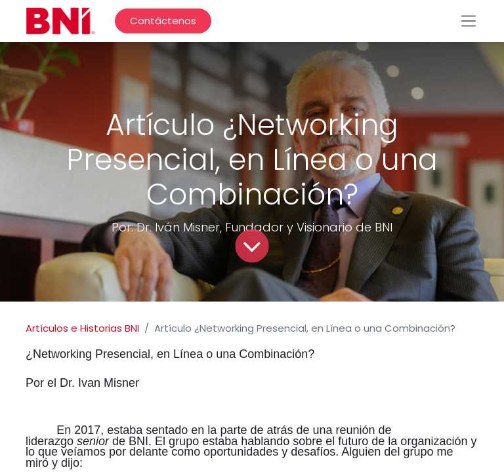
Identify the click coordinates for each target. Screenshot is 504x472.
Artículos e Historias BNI (82, 328)
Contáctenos (163, 21)
